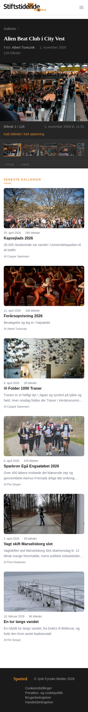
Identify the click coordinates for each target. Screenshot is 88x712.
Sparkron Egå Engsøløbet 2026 (31, 466)
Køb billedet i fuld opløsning (24, 134)
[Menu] (81, 7)
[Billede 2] (30, 149)
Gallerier (10, 29)
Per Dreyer (14, 484)
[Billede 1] (12, 149)
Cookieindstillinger (38, 688)
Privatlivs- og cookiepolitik (44, 693)
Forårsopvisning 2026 (23, 316)
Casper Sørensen (18, 256)
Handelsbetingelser (39, 702)
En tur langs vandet (21, 622)
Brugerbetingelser (38, 697)
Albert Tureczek (23, 47)
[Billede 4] (67, 149)
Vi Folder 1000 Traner (23, 388)
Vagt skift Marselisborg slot (28, 544)
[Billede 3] (48, 149)
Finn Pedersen (16, 562)
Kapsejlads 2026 (18, 238)
